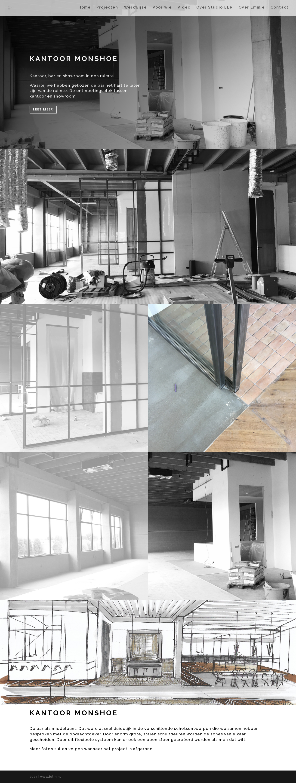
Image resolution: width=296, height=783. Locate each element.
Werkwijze (135, 9)
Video (184, 9)
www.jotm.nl (50, 776)
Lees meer (43, 109)
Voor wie (162, 9)
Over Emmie (252, 9)
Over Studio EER (214, 9)
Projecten (107, 9)
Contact (280, 9)
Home (84, 9)
